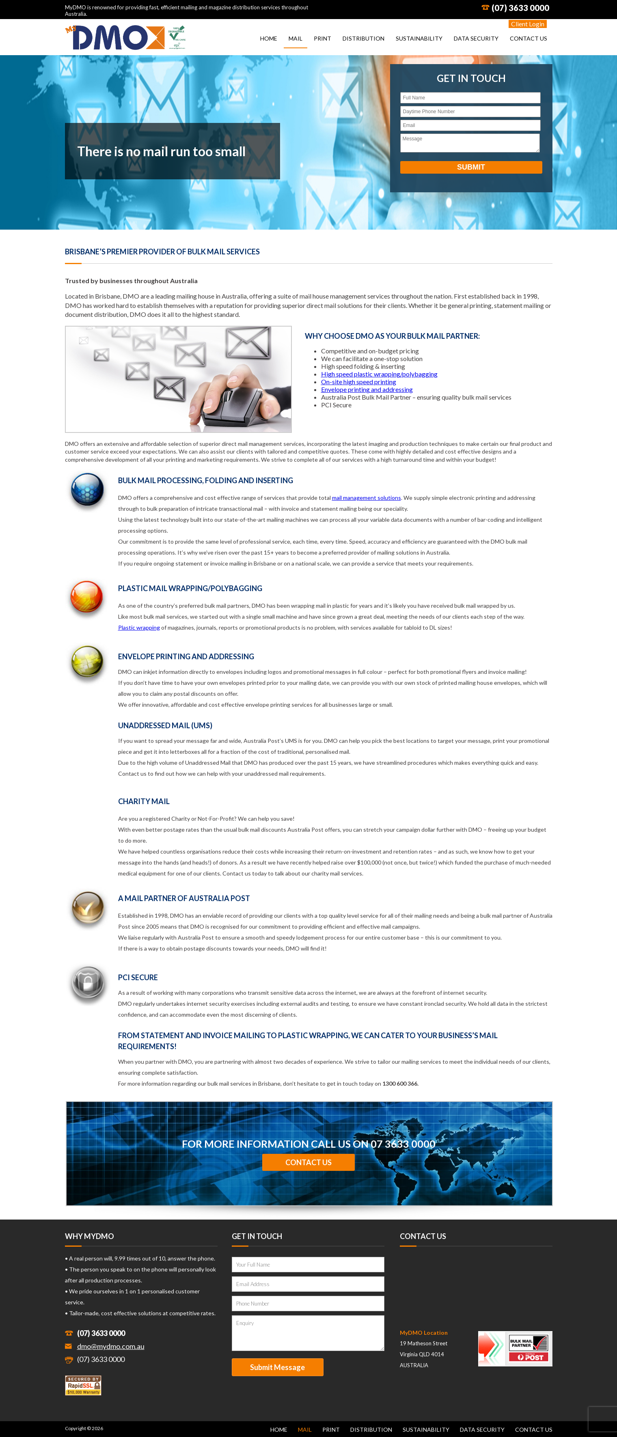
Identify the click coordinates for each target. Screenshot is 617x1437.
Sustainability (419, 38)
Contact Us (528, 38)
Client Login (527, 24)
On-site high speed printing (358, 381)
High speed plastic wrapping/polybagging (379, 374)
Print (322, 38)
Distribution (363, 38)
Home (268, 38)
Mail (295, 38)
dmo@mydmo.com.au (111, 1346)
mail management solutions (366, 497)
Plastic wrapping (139, 627)
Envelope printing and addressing (367, 389)
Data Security (476, 38)
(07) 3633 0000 (520, 8)
